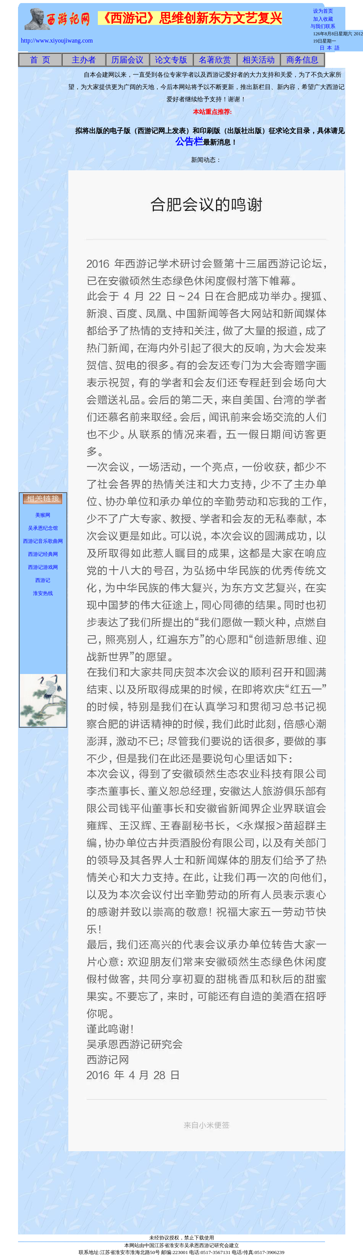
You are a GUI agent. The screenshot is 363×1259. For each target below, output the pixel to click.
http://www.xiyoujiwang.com (57, 40)
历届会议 (127, 59)
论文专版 (171, 59)
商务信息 (302, 59)
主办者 (84, 59)
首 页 (40, 59)
